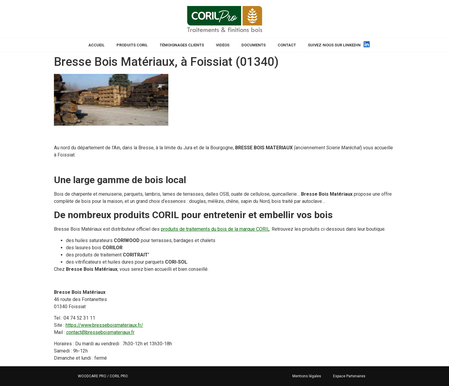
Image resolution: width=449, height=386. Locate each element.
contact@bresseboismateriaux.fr (100, 332)
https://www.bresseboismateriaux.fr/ (104, 325)
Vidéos (222, 45)
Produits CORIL (132, 45)
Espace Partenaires (349, 376)
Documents (253, 45)
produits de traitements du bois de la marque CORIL (215, 229)
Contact (287, 45)
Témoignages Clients (182, 45)
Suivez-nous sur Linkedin (334, 45)
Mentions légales (306, 376)
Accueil (96, 45)
